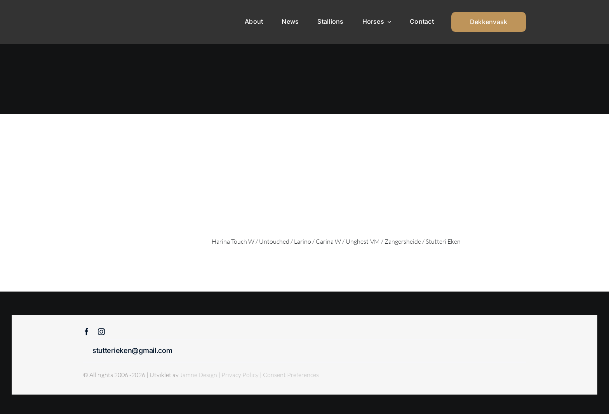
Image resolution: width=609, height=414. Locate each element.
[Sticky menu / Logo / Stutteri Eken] (103, 12)
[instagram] (101, 331)
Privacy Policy (240, 375)
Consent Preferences (291, 375)
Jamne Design (198, 375)
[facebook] (86, 331)
